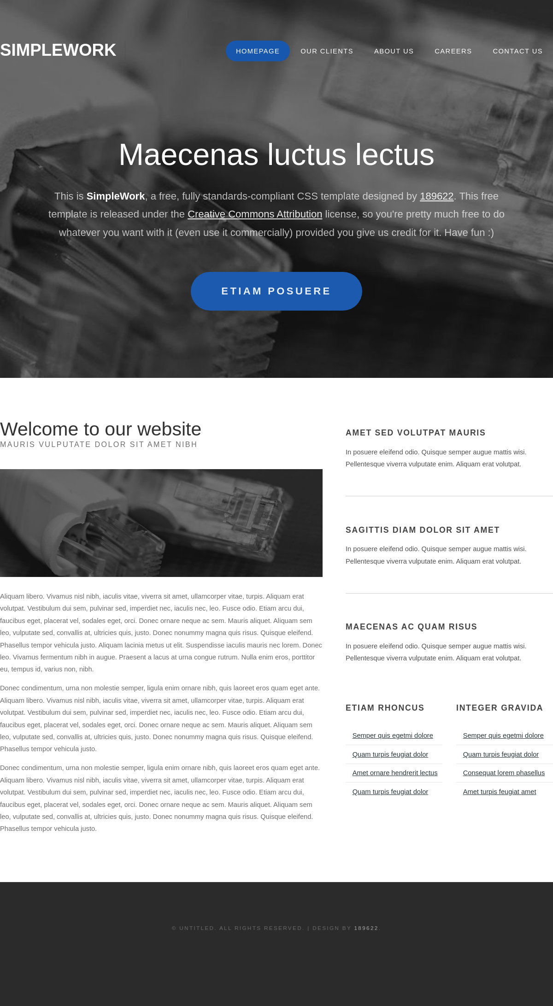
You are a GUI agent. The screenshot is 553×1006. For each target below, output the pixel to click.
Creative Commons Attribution (255, 214)
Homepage (258, 51)
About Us (394, 51)
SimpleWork (58, 50)
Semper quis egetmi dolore (393, 735)
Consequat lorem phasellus (504, 773)
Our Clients (326, 51)
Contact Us (518, 51)
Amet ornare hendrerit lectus (395, 773)
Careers (453, 51)
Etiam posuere (276, 291)
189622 (436, 196)
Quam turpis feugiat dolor (391, 754)
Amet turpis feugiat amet (499, 791)
